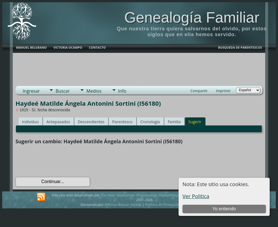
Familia (174, 121)
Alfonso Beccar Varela (122, 204)
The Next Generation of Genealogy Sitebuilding (139, 195)
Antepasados (58, 121)
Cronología (150, 121)
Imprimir (223, 90)
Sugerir (194, 121)
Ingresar (31, 91)
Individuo (30, 121)
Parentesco (122, 121)
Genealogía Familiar (191, 17)
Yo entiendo (224, 208)
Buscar (63, 91)
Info (122, 91)
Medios (93, 91)
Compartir (199, 90)
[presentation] (58, 161)
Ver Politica (195, 196)
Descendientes (91, 121)
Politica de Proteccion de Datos (171, 204)
